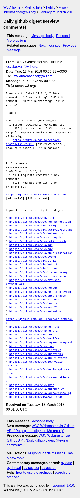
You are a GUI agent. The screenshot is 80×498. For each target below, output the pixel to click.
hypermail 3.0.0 (62, 485)
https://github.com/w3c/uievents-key (38, 273)
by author (48, 468)
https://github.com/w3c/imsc (31, 385)
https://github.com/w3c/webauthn (35, 311)
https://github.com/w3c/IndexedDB (36, 354)
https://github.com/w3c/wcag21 (33, 307)
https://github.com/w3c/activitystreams (41, 230)
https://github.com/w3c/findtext (35, 350)
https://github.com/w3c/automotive (36, 389)
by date (66, 463)
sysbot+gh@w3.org (22, 66)
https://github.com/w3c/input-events (38, 358)
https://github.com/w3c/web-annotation (40, 222)
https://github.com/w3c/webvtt (33, 265)
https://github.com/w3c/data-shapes (37, 296)
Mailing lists (33, 7)
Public (50, 7)
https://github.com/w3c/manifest (35, 339)
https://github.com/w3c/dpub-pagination (41, 253)
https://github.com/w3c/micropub (35, 237)
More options (17, 40)
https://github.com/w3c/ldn (31, 245)
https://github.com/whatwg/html (34, 327)
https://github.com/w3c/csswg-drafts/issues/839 (33, 142)
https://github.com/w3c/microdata (36, 300)
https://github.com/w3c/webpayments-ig (40, 393)
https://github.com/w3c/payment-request (41, 342)
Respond (63, 36)
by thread (14, 468)
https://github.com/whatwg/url (33, 331)
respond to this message (46, 453)
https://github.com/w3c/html (31, 218)
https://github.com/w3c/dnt (31, 335)
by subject (31, 468)
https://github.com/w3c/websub (33, 288)
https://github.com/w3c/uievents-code (39, 276)
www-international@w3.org (32, 76)
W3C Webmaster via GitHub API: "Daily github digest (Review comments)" (38, 440)
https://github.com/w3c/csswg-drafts (38, 226)
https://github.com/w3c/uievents (35, 269)
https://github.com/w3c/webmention (36, 234)
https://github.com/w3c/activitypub (37, 241)
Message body (42, 36)
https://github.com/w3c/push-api (35, 304)
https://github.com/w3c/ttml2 (32, 261)
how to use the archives (34, 472)
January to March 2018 (57, 12)
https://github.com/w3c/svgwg (32, 257)
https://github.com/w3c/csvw (31, 346)
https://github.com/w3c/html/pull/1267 (37, 195)
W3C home (11, 7)
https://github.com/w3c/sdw (31, 249)
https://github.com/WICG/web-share (36, 397)
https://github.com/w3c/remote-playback (41, 292)
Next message (49, 45)
